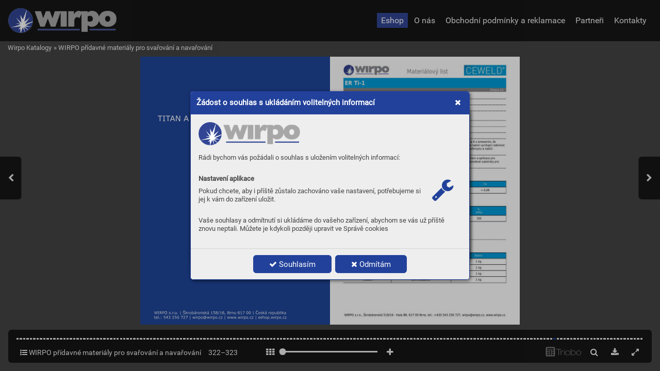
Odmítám (371, 264)
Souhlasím (292, 264)
